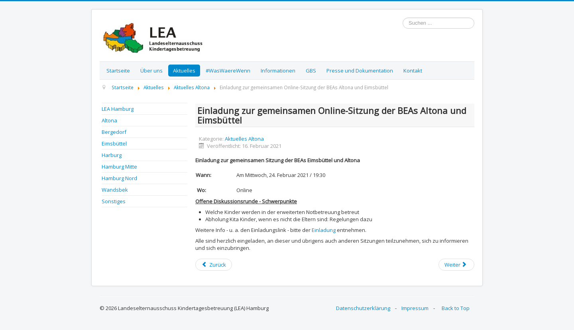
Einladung (323, 230)
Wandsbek (115, 189)
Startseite (118, 70)
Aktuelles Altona (244, 138)
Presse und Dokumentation (359, 70)
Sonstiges (114, 201)
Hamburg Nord (119, 178)
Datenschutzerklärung (363, 308)
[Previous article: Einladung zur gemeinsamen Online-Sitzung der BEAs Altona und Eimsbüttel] (213, 265)
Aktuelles (184, 70)
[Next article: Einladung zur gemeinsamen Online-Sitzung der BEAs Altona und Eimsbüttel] (456, 265)
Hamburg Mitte (119, 166)
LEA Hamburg (118, 108)
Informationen (278, 70)
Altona (109, 120)
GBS (311, 70)
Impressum (415, 308)
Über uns (151, 70)
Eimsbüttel (114, 143)
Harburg (112, 155)
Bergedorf (114, 132)
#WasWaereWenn (228, 70)
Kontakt (412, 70)
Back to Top (456, 308)
